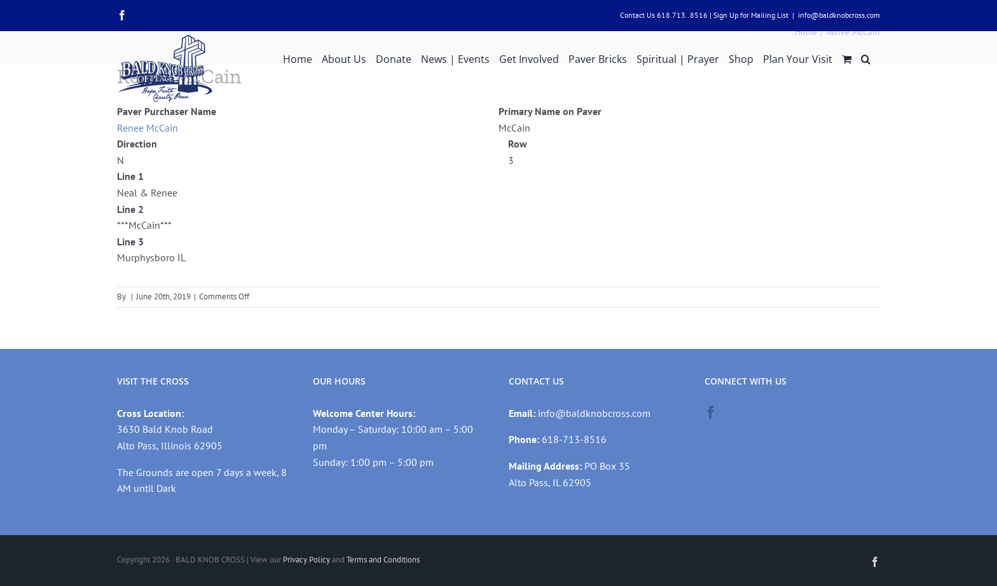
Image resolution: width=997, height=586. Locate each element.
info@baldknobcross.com (839, 15)
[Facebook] (711, 412)
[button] (865, 58)
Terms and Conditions (383, 559)
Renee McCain (147, 127)
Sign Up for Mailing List (750, 15)
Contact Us (637, 15)
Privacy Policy (306, 559)
